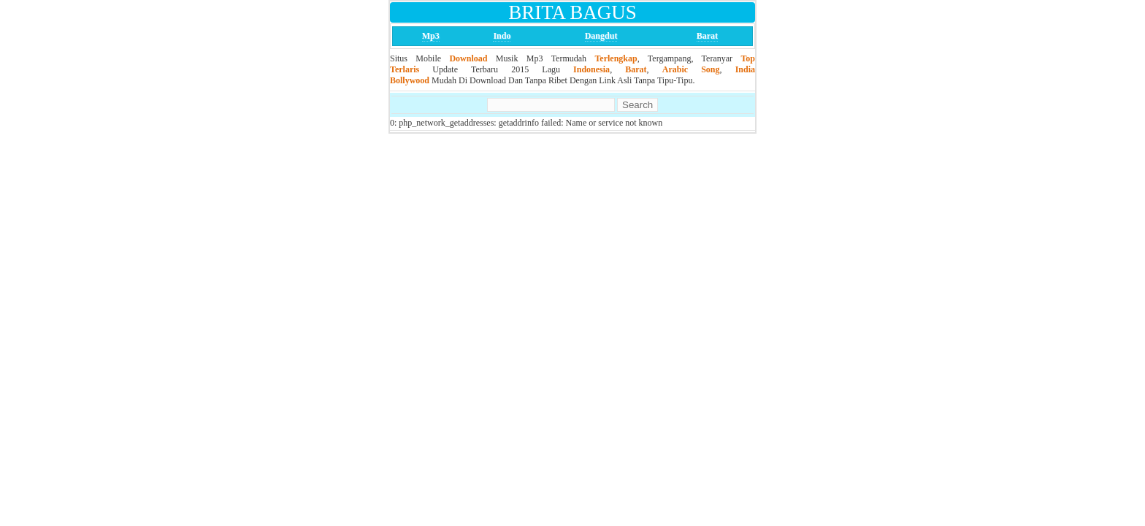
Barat (707, 36)
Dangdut (601, 36)
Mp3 (431, 36)
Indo (501, 36)
